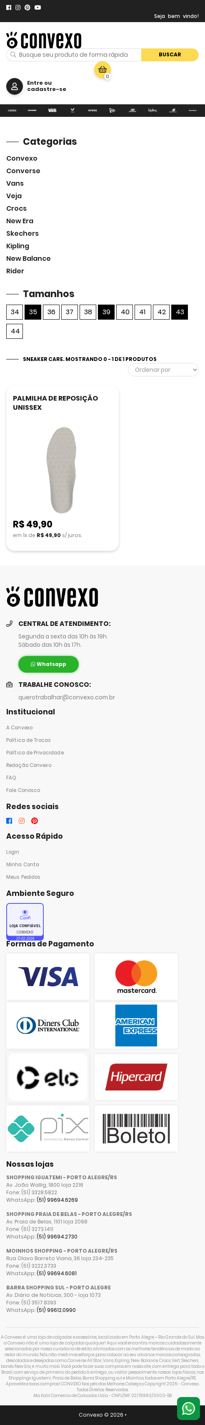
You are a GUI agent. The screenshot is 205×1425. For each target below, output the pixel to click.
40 (125, 312)
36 (51, 312)
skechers (22, 233)
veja (14, 196)
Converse (23, 171)
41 (142, 312)
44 (15, 331)
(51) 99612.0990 (56, 1310)
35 (33, 312)
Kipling (17, 246)
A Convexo (19, 727)
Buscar (170, 54)
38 (88, 312)
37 (69, 312)
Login (13, 852)
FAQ (11, 777)
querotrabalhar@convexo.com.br (66, 697)
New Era (19, 221)
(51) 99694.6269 (57, 1199)
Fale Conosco (23, 790)
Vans (15, 183)
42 (162, 312)
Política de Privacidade (35, 752)
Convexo (22, 158)
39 (106, 312)
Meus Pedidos (23, 877)
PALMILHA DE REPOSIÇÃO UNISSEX (55, 402)
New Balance (28, 258)
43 (180, 312)
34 (15, 312)
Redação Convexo (28, 765)
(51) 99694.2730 (57, 1236)
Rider (15, 271)
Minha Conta (22, 864)
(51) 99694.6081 (57, 1273)
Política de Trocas (28, 740)
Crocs (16, 208)
